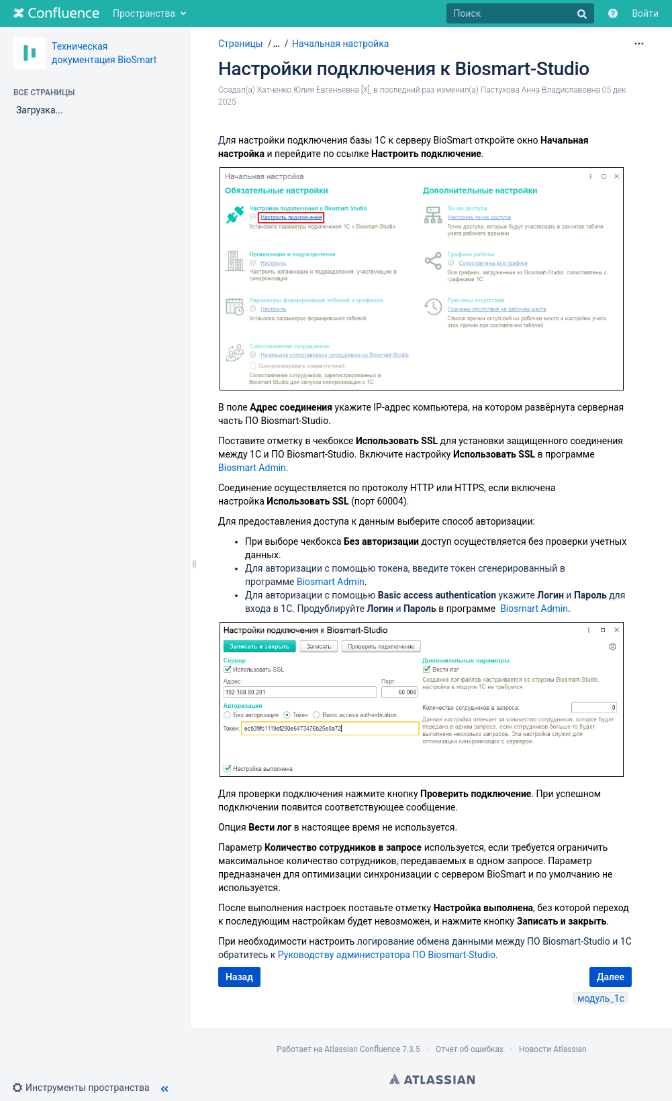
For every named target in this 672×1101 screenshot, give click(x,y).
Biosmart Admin (252, 467)
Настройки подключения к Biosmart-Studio (403, 69)
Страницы (240, 43)
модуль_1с (600, 998)
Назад (239, 977)
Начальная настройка (340, 43)
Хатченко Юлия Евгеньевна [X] (313, 90)
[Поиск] (520, 13)
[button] (86, 1088)
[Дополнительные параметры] (639, 44)
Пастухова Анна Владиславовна (540, 90)
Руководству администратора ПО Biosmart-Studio (386, 954)
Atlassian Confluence (362, 1049)
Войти (645, 13)
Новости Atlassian (553, 1049)
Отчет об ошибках (469, 1049)
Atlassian (432, 1079)
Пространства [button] (144, 13)
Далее (610, 977)
